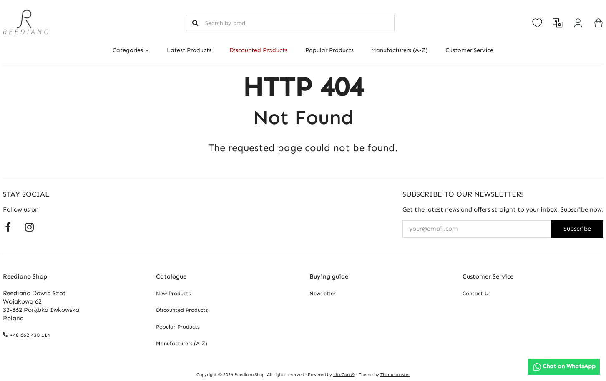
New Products (173, 293)
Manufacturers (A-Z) (399, 50)
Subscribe (577, 228)
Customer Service (469, 50)
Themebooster (395, 374)
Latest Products (189, 50)
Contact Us (476, 293)
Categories (128, 50)
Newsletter (322, 293)
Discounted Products (258, 50)
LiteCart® (344, 374)
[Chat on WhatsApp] (564, 367)
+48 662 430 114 (30, 335)
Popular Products (329, 50)
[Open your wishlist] (537, 23)
